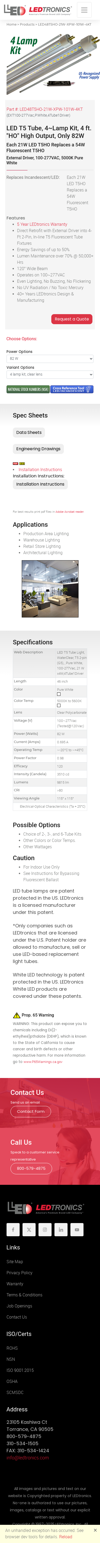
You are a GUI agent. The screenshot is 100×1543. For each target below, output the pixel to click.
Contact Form (31, 1111)
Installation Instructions (40, 469)
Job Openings (19, 1306)
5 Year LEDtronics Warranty (42, 224)
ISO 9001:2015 (20, 1370)
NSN (11, 1359)
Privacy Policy (19, 1272)
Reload (65, 1536)
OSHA (12, 1381)
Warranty (15, 1283)
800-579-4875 (31, 1168)
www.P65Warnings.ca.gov (43, 1062)
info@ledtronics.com (28, 1458)
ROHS (12, 1348)
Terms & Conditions (24, 1294)
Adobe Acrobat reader (69, 512)
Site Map (15, 1261)
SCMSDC (15, 1392)
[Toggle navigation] (84, 10)
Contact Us (17, 1317)
